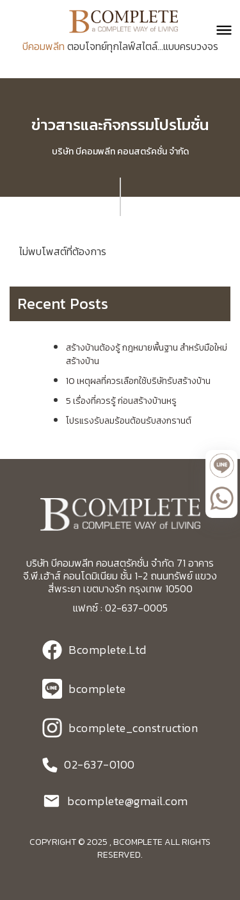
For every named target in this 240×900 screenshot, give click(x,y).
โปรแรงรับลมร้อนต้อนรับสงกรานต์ (128, 421)
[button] (218, 30)
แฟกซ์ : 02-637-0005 (120, 607)
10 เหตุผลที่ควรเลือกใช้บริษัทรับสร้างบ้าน (138, 381)
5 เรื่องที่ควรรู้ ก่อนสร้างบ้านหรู (121, 401)
